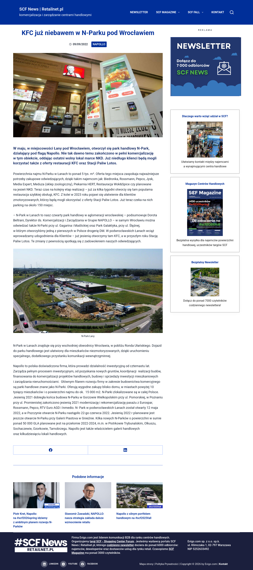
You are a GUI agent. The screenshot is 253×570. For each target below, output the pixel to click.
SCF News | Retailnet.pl (41, 9)
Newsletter (139, 12)
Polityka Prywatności (167, 564)
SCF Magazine (168, 12)
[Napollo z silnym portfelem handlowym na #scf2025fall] (139, 495)
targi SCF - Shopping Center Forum (112, 541)
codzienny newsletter (120, 545)
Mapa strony (145, 564)
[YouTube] (68, 564)
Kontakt (218, 12)
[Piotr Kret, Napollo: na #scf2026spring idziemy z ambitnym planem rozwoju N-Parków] (36, 495)
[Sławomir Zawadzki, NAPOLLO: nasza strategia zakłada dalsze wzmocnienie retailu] (88, 495)
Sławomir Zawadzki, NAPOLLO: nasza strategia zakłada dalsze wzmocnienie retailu (84, 518)
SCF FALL (196, 12)
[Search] (232, 12)
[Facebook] (50, 450)
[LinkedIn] (125, 450)
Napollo (99, 44)
